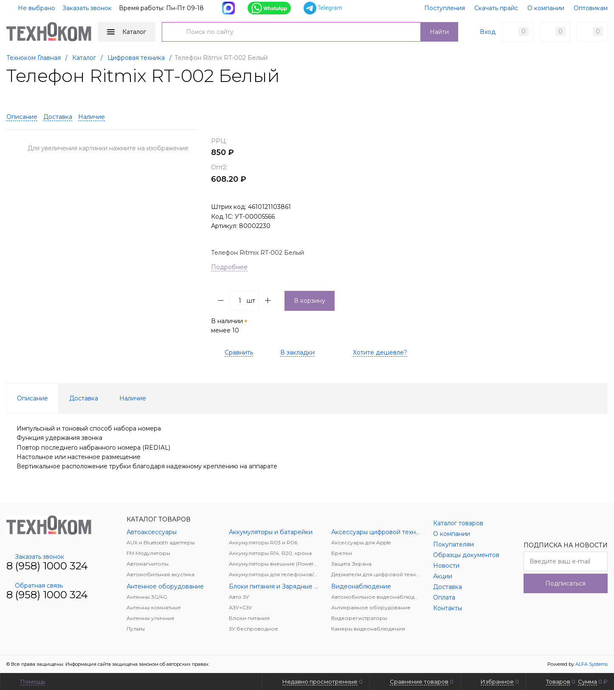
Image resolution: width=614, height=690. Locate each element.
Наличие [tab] (132, 398)
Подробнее (229, 267)
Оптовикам (591, 8)
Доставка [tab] (83, 398)
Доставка (57, 117)
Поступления (444, 8)
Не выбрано (31, 8)
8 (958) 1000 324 (47, 566)
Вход (488, 32)
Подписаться (565, 583)
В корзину (309, 300)
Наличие (91, 117)
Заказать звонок (87, 8)
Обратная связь (34, 585)
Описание (21, 117)
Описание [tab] (32, 398)
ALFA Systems (591, 664)
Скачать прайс (496, 8)
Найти (439, 32)
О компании (545, 8)
